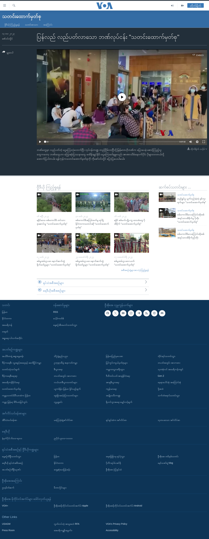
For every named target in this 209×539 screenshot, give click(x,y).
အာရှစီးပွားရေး (112, 382)
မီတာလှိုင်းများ (60, 487)
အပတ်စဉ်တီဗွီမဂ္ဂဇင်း (11, 469)
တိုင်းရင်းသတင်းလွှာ (166, 356)
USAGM (6, 523)
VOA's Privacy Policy (116, 523)
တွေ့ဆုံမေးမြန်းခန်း (62, 469)
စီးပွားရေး (58, 369)
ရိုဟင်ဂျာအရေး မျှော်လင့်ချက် (119, 402)
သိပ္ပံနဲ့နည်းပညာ (61, 356)
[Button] (7, 52)
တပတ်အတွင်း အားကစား (65, 375)
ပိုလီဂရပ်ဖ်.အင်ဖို (113, 463)
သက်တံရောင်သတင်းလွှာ (169, 395)
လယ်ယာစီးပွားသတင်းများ (65, 382)
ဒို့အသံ (161, 389)
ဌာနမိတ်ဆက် (8, 487)
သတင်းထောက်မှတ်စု (185, 195)
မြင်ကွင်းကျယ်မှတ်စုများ (117, 362)
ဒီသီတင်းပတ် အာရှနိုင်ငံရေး (118, 375)
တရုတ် (5, 331)
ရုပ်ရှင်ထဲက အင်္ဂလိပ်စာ (116, 420)
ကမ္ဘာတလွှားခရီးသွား (115, 369)
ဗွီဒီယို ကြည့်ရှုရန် (12, 24)
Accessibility (112, 530)
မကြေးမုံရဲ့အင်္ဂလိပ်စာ (63, 420)
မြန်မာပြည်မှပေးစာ (114, 356)
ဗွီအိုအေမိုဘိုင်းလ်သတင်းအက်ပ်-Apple (71, 505)
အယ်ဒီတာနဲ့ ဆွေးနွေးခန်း (13, 356)
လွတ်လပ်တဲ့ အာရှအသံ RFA (66, 523)
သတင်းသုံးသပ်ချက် (11, 369)
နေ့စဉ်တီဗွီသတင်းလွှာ (11, 456)
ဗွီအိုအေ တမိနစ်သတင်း (168, 456)
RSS (55, 311)
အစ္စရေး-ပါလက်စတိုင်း (12, 338)
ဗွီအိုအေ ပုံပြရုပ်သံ (114, 469)
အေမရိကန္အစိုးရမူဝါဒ (63, 530)
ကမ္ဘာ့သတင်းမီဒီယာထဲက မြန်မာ (16, 395)
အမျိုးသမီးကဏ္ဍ (113, 395)
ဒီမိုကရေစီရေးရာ (9, 375)
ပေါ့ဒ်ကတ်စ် (58, 318)
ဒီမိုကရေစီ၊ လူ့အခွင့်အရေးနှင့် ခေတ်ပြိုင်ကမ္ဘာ (21, 362)
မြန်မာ (5, 311)
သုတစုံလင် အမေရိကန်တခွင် (170, 369)
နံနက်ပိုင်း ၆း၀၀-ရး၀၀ (12, 438)
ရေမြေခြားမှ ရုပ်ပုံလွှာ (115, 456)
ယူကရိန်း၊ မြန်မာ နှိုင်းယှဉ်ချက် (67, 389)
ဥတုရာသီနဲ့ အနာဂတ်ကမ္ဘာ (65, 362)
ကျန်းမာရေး (111, 389)
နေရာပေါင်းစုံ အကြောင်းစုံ (169, 382)
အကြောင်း (47, 24)
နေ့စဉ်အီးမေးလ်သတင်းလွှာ (65, 325)
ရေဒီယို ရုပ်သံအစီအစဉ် (12, 463)
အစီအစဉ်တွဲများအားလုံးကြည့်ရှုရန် (135, 270)
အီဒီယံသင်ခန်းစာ (9, 420)
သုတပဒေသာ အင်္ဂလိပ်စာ (169, 420)
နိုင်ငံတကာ (7, 318)
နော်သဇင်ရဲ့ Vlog (165, 463)
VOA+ (5, 505)
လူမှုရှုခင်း (58, 402)
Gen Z (161, 375)
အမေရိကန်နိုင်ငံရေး (11, 382)
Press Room (8, 530)
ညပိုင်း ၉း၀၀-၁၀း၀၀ (63, 438)
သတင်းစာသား (31, 24)
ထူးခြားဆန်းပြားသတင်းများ (66, 395)
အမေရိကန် (7, 325)
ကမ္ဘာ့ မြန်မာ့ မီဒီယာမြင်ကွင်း (14, 402)
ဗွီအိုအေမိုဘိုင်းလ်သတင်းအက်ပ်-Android (124, 505)
